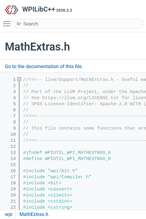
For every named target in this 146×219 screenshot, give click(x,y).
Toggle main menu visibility (8, 21)
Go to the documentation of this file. (44, 66)
